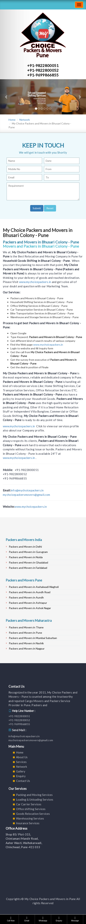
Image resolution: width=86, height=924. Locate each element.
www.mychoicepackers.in (35, 282)
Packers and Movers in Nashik (26, 643)
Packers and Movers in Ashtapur (28, 602)
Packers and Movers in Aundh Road (29, 592)
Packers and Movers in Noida (26, 557)
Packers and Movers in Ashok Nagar (30, 608)
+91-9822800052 (43, 70)
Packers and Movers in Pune (25, 632)
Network (24, 119)
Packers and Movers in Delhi (25, 546)
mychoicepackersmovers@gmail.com (26, 494)
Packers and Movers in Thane (26, 627)
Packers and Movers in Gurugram (28, 551)
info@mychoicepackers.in (27, 490)
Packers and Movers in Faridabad (28, 567)
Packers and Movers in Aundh (26, 597)
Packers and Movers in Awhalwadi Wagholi (34, 586)
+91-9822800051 (43, 65)
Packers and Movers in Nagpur (27, 648)
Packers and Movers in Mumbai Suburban (33, 638)
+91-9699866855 (43, 75)
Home (11, 119)
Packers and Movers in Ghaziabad (28, 562)
